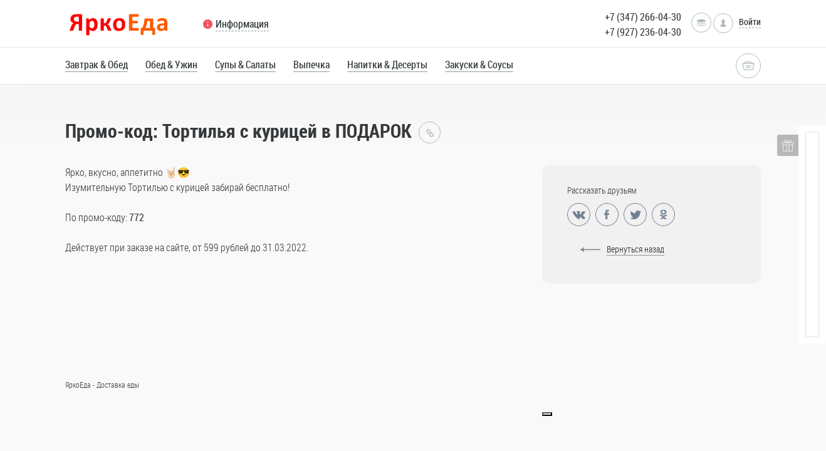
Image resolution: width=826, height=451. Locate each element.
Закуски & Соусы (479, 64)
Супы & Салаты (245, 64)
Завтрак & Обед (96, 64)
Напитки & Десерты (387, 64)
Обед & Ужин (171, 64)
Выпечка (311, 64)
